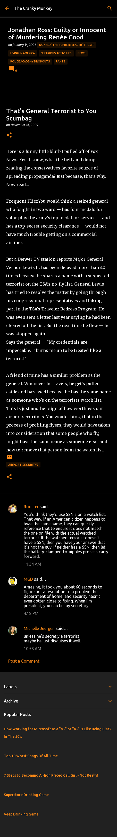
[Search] (110, 8)
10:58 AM (32, 648)
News (82, 53)
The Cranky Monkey (33, 8)
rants (60, 61)
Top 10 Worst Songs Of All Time (31, 756)
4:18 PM (31, 613)
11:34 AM (32, 564)
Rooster (31, 506)
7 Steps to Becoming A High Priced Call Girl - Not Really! (51, 775)
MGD (28, 579)
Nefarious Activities (56, 53)
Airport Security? (23, 464)
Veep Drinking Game (21, 814)
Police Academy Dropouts (30, 61)
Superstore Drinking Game (26, 795)
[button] (9, 135)
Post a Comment (23, 661)
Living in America (22, 53)
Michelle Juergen (39, 628)
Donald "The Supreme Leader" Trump (66, 44)
